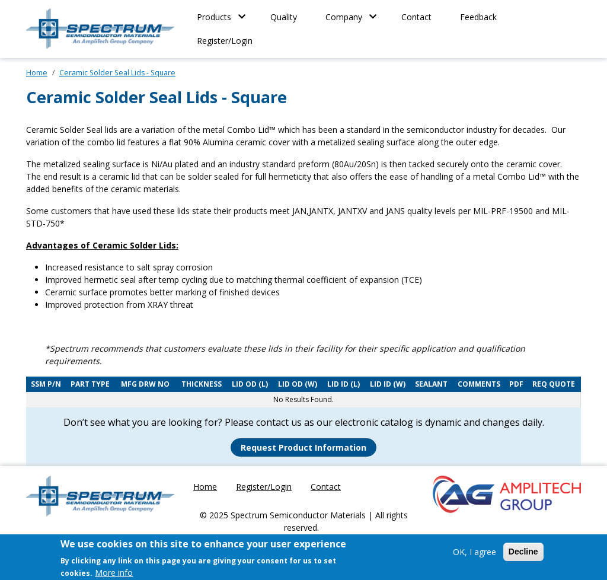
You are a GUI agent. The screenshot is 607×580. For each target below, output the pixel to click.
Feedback (478, 17)
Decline (523, 554)
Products (214, 17)
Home (36, 73)
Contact (416, 17)
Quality (283, 17)
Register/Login (225, 40)
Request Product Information (303, 447)
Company (343, 17)
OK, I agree (474, 554)
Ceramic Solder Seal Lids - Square (117, 73)
